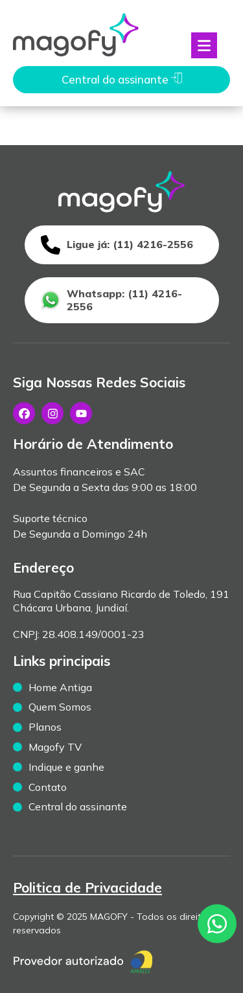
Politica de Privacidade (87, 887)
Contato (48, 787)
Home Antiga (60, 687)
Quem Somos (60, 706)
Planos (45, 726)
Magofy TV (55, 746)
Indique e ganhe (66, 766)
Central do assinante (78, 806)
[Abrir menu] (204, 45)
